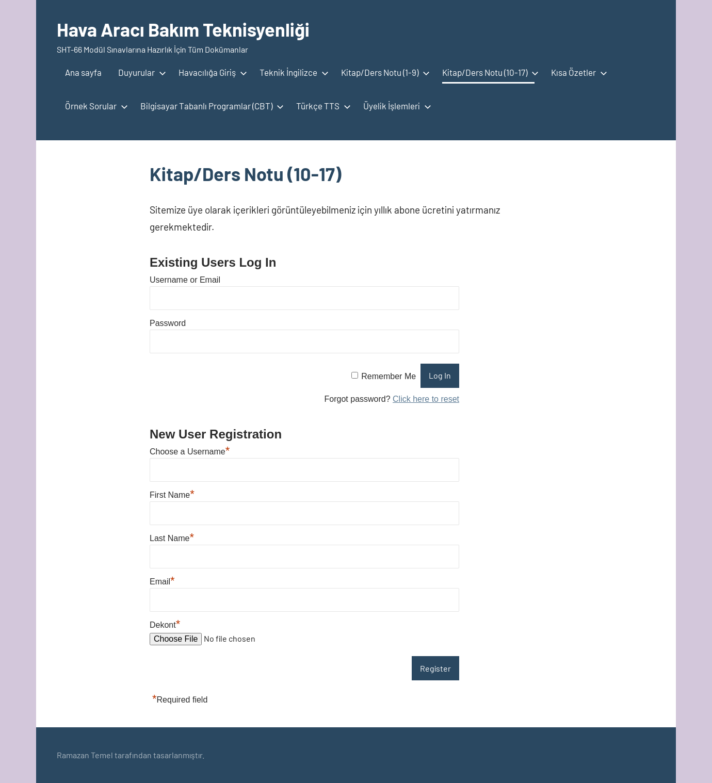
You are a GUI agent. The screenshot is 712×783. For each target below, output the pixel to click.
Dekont (165, 625)
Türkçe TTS (321, 106)
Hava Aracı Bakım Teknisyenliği (183, 29)
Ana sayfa (83, 72)
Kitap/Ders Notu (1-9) (383, 72)
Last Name (172, 538)
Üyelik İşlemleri (395, 106)
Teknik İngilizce (292, 72)
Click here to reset (426, 399)
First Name (172, 495)
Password (168, 323)
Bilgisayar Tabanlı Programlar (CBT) (210, 106)
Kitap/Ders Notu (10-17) (488, 72)
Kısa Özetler (577, 72)
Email (162, 581)
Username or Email (185, 279)
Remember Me (388, 375)
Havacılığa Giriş (211, 72)
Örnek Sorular (94, 106)
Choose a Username (190, 451)
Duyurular (140, 72)
